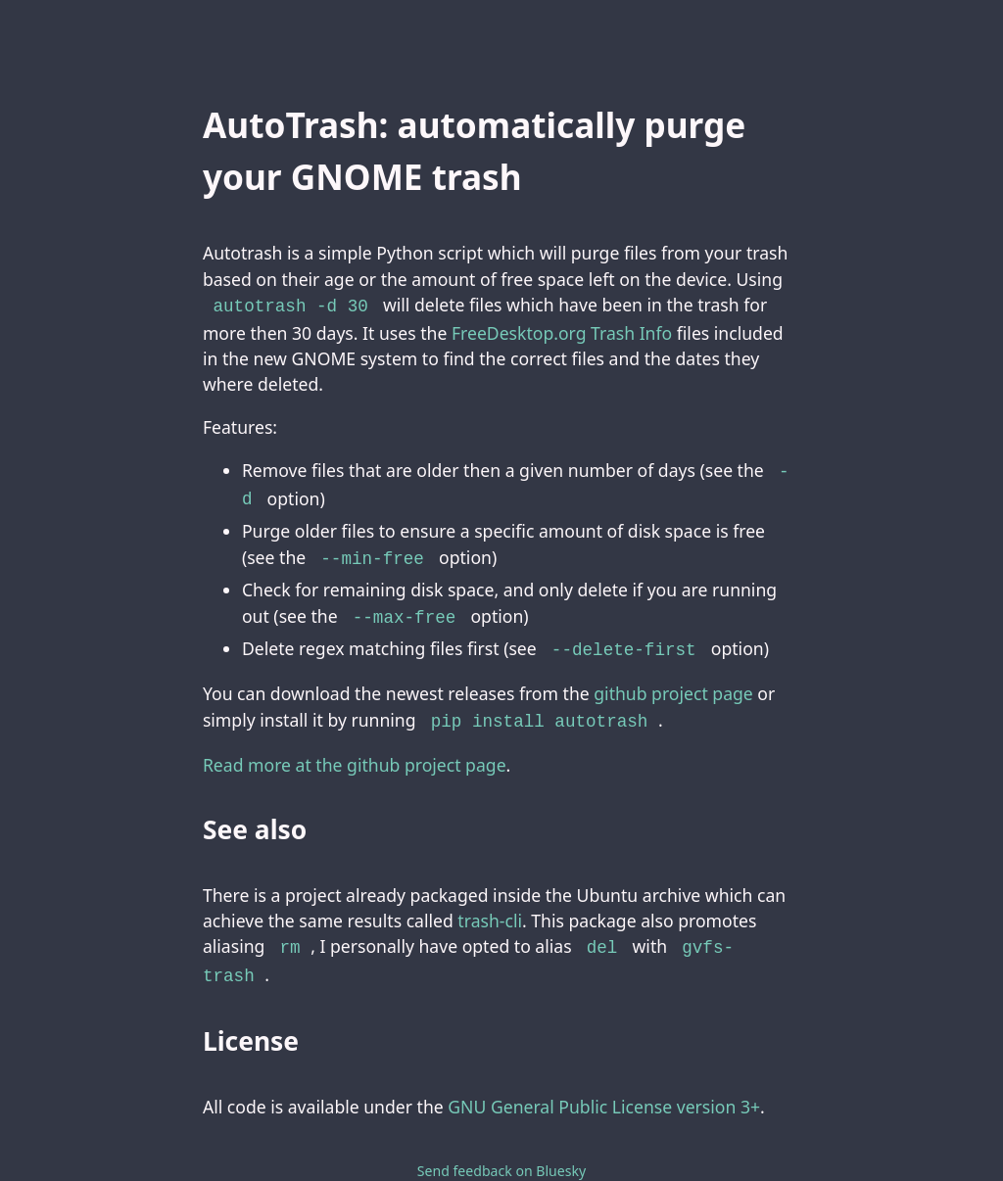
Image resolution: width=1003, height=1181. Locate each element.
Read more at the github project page (354, 751)
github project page (673, 681)
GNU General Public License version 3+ (604, 1062)
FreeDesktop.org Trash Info (562, 331)
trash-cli (489, 907)
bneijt (542, 1148)
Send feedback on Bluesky (501, 1127)
